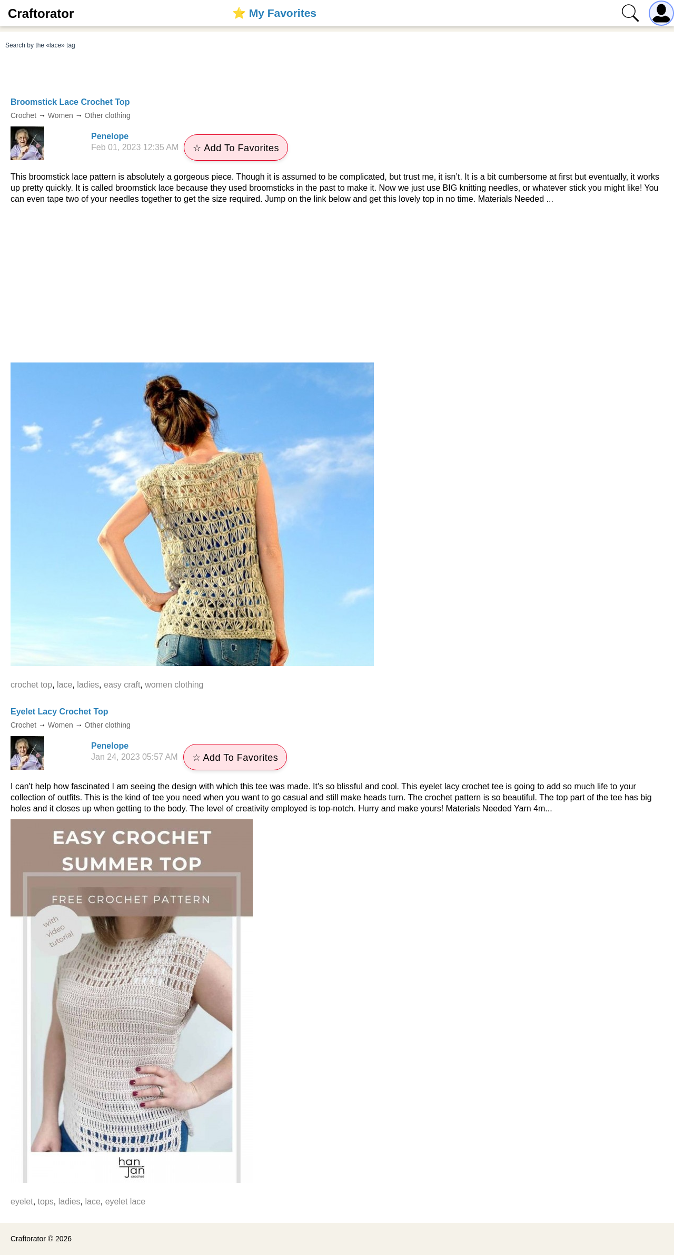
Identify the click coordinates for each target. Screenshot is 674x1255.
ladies (88, 684)
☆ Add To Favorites (236, 148)
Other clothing (108, 115)
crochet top (31, 684)
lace (64, 684)
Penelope (109, 136)
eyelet (22, 1201)
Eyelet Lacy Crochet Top (59, 711)
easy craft (122, 684)
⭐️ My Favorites (274, 13)
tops (46, 1201)
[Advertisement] (337, 283)
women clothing (174, 684)
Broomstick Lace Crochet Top (70, 101)
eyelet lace (125, 1201)
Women (60, 115)
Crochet (23, 115)
